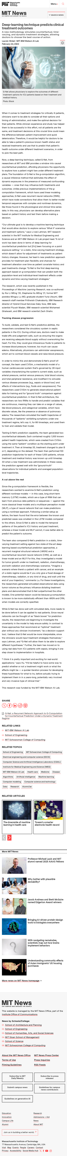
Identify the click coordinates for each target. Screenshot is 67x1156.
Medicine (45, 772)
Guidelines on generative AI (17, 1099)
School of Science (14, 1041)
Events (15, 1147)
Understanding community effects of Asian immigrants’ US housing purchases (45, 963)
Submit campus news (17, 1087)
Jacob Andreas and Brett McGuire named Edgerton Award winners (45, 901)
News (36, 1121)
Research (15, 786)
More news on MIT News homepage (20, 980)
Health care (32, 772)
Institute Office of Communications (19, 1014)
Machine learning (46, 777)
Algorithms (8, 777)
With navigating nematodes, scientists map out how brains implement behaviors (43, 943)
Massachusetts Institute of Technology (20, 1141)
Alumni (5, 1124)
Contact (39, 1147)
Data (5, 786)
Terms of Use (9, 1060)
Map (9, 1147)
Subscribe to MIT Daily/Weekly (17, 1077)
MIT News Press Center (46, 1055)
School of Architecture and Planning (23, 1025)
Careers (30, 1147)
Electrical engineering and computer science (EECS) (26, 757)
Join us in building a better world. (20, 1132)
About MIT (38, 1124)
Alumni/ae (27, 786)
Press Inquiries (42, 1060)
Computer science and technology (39, 782)
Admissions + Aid (41, 1117)
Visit (4, 1147)
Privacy (5, 1151)
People (23, 1147)
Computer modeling (12, 782)
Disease (56, 772)
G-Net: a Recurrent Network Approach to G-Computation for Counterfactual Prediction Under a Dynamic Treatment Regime (32, 716)
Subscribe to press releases (49, 1077)
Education (6, 1113)
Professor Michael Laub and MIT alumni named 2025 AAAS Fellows (46, 860)
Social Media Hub (30, 1151)
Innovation (7, 1117)
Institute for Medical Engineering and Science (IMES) (27, 767)
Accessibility (15, 1151)
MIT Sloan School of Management (22, 1037)
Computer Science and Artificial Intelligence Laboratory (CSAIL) (32, 762)
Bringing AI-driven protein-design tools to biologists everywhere (45, 921)
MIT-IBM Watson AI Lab (17, 730)
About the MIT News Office (16, 1055)
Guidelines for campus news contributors (49, 1088)
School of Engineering (16, 735)
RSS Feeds (40, 1064)
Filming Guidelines (12, 1064)
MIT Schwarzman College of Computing (25, 739)
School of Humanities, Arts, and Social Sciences (29, 1033)
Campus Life (7, 1121)
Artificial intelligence (25, 777)
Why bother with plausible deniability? (41, 880)
